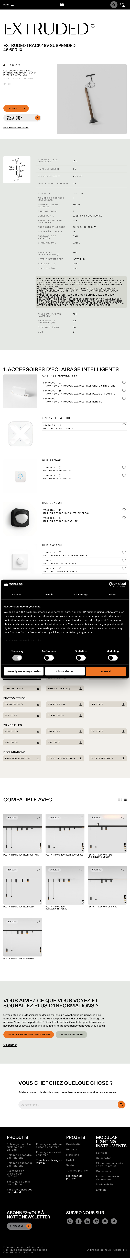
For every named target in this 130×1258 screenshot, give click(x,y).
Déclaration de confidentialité (23, 1247)
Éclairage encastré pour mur (48, 1154)
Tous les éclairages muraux (49, 1162)
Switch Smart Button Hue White (65, 556)
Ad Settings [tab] (81, 594)
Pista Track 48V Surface (102, 907)
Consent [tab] (17, 594)
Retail (70, 1160)
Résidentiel (73, 1144)
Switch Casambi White (58, 428)
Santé (70, 1165)
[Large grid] (120, 800)
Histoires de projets (74, 1177)
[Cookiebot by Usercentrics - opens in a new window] (111, 584)
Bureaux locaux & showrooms (107, 1178)
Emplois (101, 1189)
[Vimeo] (96, 1221)
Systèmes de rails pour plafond (19, 1183)
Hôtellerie (72, 1154)
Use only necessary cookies (24, 671)
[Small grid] (125, 800)
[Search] (113, 4)
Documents (103, 1171)
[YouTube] (105, 1221)
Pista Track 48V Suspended (19, 959)
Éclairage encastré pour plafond (19, 1156)
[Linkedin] (87, 1221)
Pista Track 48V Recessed (18, 907)
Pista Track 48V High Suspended (64, 855)
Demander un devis (71, 1035)
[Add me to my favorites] (93, 26)
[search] (121, 1104)
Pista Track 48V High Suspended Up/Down (100, 856)
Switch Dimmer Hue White (60, 572)
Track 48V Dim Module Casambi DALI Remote (72, 402)
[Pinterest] (113, 1221)
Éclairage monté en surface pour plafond (19, 1147)
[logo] (62, 4)
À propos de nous (99, 1249)
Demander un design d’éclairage (28, 1035)
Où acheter (10, 1044)
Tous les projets (77, 1170)
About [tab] (112, 594)
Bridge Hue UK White (57, 479)
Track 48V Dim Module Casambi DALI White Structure (79, 386)
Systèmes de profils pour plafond (15, 1173)
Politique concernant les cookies (25, 1249)
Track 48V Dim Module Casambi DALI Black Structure (79, 394)
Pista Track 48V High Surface (21, 855)
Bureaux (71, 1149)
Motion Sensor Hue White (60, 521)
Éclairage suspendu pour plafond (20, 1164)
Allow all (106, 671)
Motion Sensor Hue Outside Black (66, 513)
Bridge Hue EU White (57, 471)
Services (102, 1152)
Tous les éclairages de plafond (19, 1191)
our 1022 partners (25, 611)
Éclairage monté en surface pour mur (49, 1146)
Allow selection (65, 671)
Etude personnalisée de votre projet (109, 1165)
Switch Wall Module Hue (59, 564)
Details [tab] (49, 594)
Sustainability (105, 1184)
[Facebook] (78, 1221)
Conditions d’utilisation (18, 1252)
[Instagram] (69, 1221)
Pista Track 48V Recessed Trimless (56, 908)
